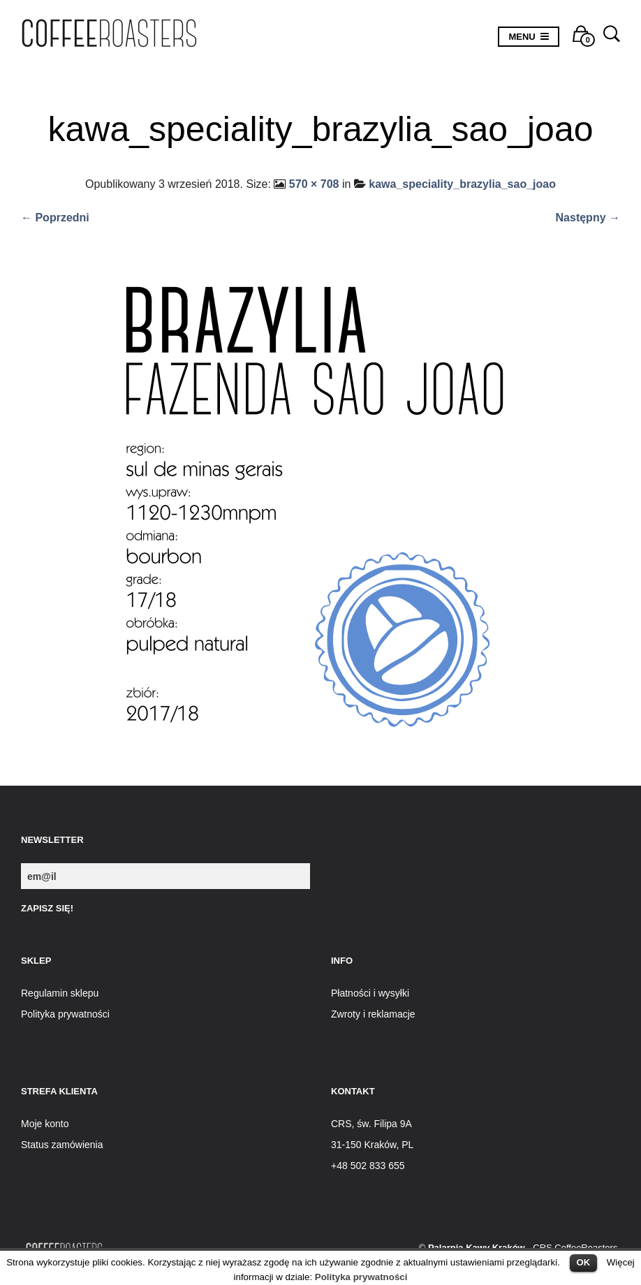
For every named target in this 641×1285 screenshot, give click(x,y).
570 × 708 (314, 184)
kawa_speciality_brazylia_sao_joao (462, 184)
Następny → (588, 217)
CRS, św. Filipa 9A (371, 1123)
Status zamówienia (62, 1144)
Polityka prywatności (361, 1277)
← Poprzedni (55, 217)
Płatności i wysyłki (370, 993)
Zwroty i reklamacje (373, 1014)
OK (584, 1262)
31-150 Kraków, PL (372, 1144)
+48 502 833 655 (368, 1165)
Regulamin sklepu (59, 993)
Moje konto (44, 1123)
